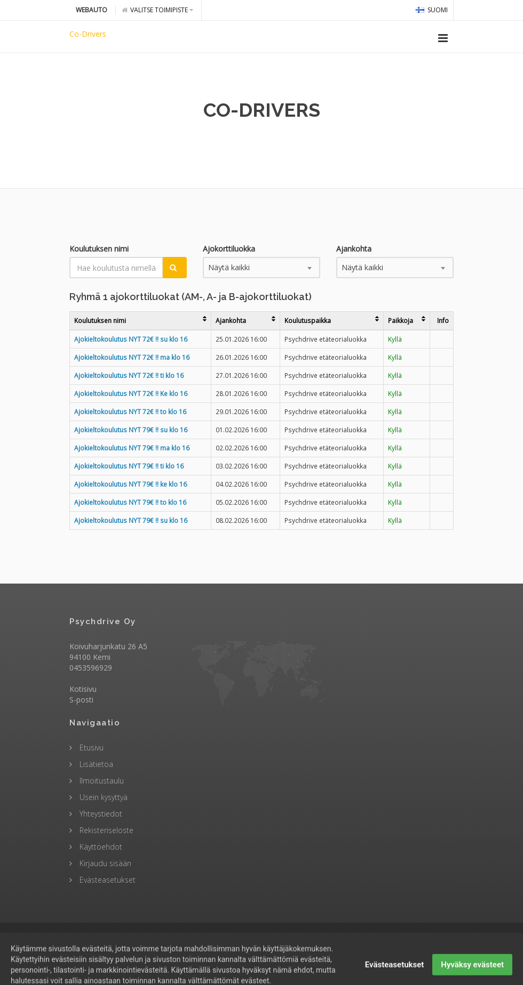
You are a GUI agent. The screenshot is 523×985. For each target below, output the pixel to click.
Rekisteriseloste (105, 830)
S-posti (81, 700)
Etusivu (90, 747)
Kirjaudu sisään (104, 863)
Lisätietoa (95, 764)
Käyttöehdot (99, 847)
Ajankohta (353, 249)
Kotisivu (83, 689)
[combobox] (261, 267)
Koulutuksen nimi (99, 249)
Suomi (432, 9)
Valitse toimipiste (157, 9)
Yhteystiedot (99, 814)
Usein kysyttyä (102, 797)
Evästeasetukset (106, 880)
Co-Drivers (87, 34)
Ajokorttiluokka (229, 249)
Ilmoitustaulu (100, 781)
